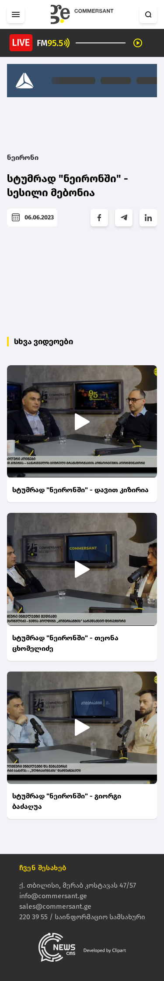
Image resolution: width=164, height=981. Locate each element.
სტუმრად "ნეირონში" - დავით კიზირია (80, 490)
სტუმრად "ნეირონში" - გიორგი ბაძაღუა (66, 801)
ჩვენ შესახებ (42, 868)
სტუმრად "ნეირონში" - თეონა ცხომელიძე (65, 643)
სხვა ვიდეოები (43, 341)
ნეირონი (22, 157)
